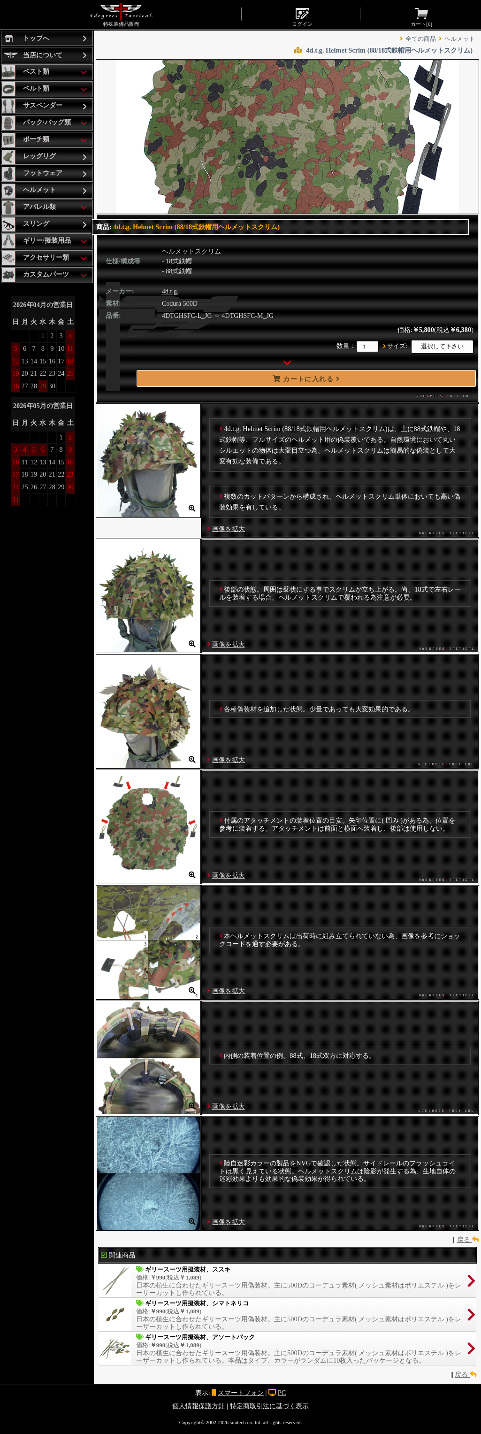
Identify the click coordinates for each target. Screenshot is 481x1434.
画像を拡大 (228, 528)
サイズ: (397, 346)
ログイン (302, 16)
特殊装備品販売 (121, 14)
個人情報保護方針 (198, 1406)
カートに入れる (306, 379)
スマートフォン (241, 1392)
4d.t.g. (170, 291)
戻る (468, 1239)
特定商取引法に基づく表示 (269, 1406)
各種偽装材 (240, 709)
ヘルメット (459, 39)
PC (282, 1392)
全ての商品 (420, 39)
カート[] (421, 16)
